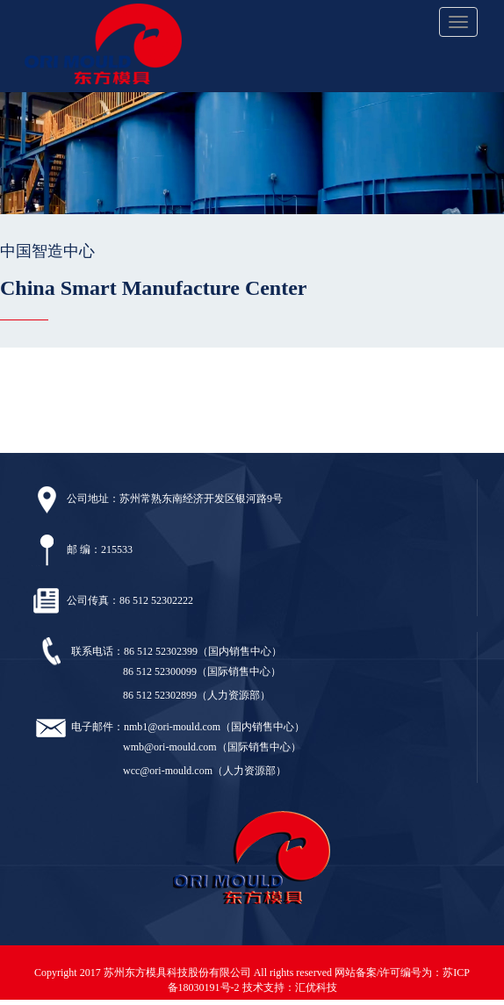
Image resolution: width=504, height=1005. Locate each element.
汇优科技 (316, 987)
